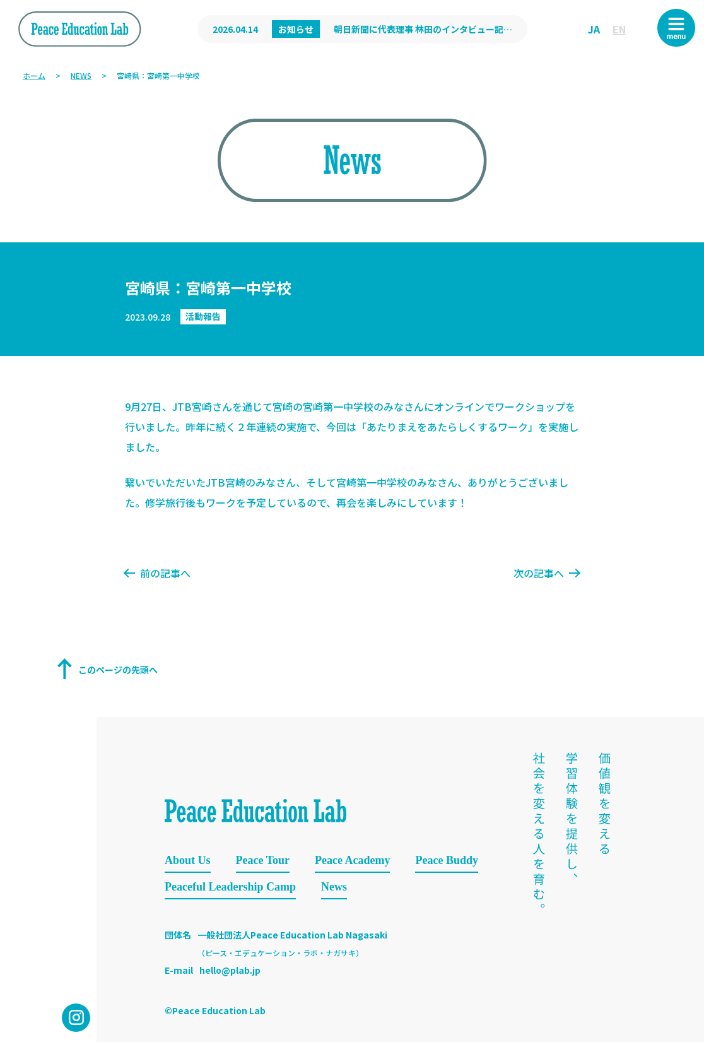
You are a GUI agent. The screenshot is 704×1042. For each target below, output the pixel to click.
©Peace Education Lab (215, 1010)
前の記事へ (158, 573)
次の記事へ (546, 573)
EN (619, 29)
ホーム (34, 75)
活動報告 (203, 316)
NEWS (81, 75)
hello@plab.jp (230, 970)
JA (594, 29)
